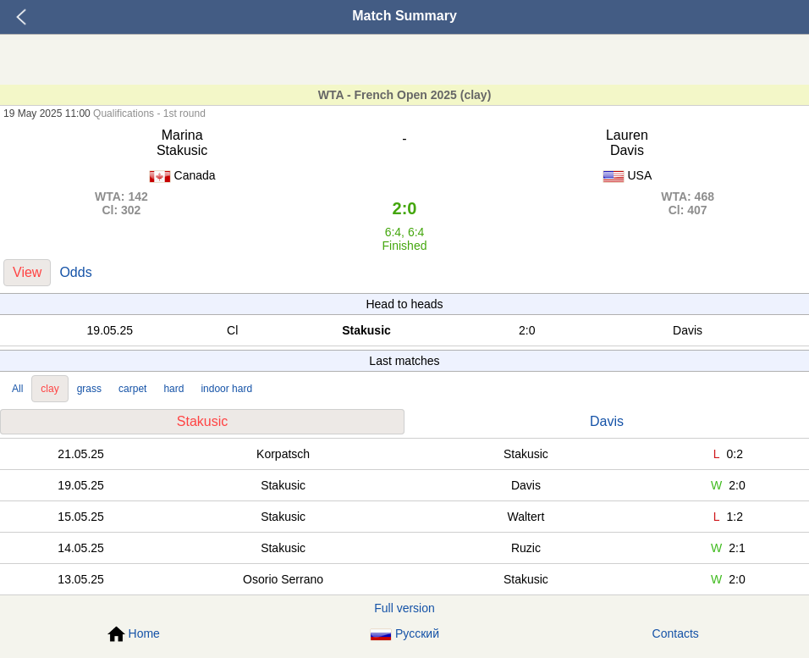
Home (133, 634)
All (17, 389)
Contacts (675, 633)
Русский (404, 634)
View (27, 272)
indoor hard (226, 389)
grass (89, 389)
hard (173, 389)
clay (49, 389)
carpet (132, 389)
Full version (404, 608)
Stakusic (202, 421)
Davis (607, 421)
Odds (75, 272)
